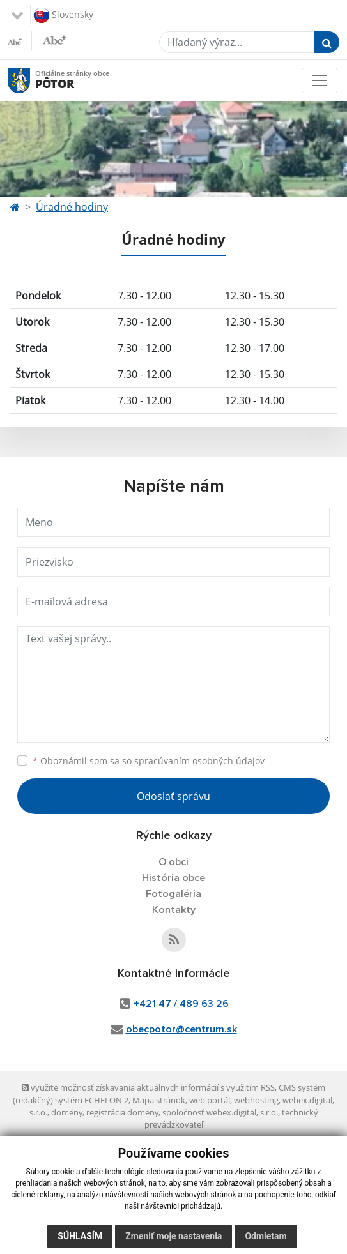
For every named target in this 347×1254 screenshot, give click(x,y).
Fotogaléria (173, 894)
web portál (209, 1100)
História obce (173, 878)
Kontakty (174, 910)
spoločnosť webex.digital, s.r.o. (220, 1112)
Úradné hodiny (72, 207)
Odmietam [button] (265, 1236)
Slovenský (63, 15)
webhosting (256, 1100)
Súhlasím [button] (80, 1236)
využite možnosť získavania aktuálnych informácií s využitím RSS (148, 1087)
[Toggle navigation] (319, 80)
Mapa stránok (158, 1100)
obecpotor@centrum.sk (181, 1029)
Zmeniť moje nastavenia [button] (173, 1236)
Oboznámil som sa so (149, 761)
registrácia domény (122, 1112)
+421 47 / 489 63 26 (181, 1004)
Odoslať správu (173, 796)
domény (66, 1112)
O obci (173, 862)
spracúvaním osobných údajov (199, 761)
